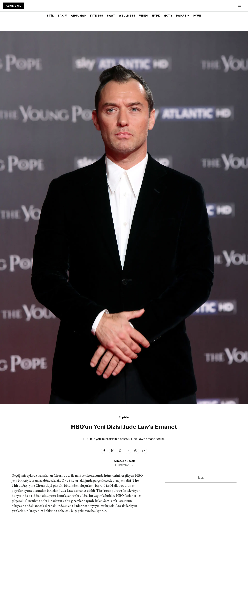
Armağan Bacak (124, 460)
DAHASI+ (182, 15)
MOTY (167, 15)
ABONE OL (13, 5)
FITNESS (96, 15)
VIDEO (143, 15)
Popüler (124, 417)
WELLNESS (127, 15)
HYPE (156, 15)
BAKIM (62, 15)
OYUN (197, 15)
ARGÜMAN (78, 15)
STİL (50, 15)
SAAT (111, 15)
